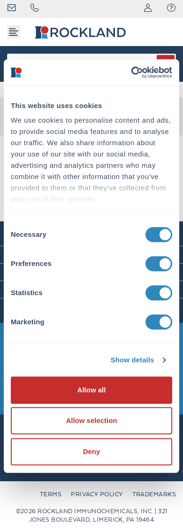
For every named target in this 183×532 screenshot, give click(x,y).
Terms (50, 494)
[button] (171, 9)
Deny (91, 451)
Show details (132, 360)
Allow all (91, 390)
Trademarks (154, 494)
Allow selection (91, 420)
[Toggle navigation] (13, 32)
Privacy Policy (96, 494)
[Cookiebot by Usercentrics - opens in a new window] (131, 72)
